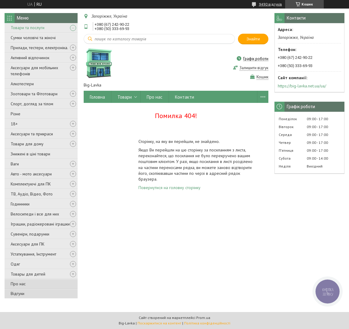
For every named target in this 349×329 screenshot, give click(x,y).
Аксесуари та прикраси (32, 134)
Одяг (15, 264)
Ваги (15, 164)
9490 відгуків (270, 4)
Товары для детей (28, 274)
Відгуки (17, 293)
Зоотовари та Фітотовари (34, 94)
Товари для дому (27, 144)
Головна (97, 97)
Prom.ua (203, 317)
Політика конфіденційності (207, 323)
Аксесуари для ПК (27, 244)
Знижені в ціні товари (30, 154)
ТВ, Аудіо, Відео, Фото (32, 194)
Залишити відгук (253, 67)
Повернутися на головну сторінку (169, 187)
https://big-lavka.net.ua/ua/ (302, 86)
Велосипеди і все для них (35, 214)
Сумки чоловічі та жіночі (33, 37)
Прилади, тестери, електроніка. (39, 47)
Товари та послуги (27, 27)
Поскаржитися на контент (159, 323)
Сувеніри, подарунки (30, 234)
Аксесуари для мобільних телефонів (34, 70)
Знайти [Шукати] (253, 39)
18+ (14, 124)
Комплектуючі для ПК (31, 184)
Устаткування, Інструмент (33, 254)
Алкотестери (22, 83)
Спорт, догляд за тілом (32, 104)
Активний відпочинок (30, 57)
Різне (15, 114)
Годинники (20, 204)
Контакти (184, 97)
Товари (124, 97)
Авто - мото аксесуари (31, 174)
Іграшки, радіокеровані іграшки (40, 224)
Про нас (18, 284)
